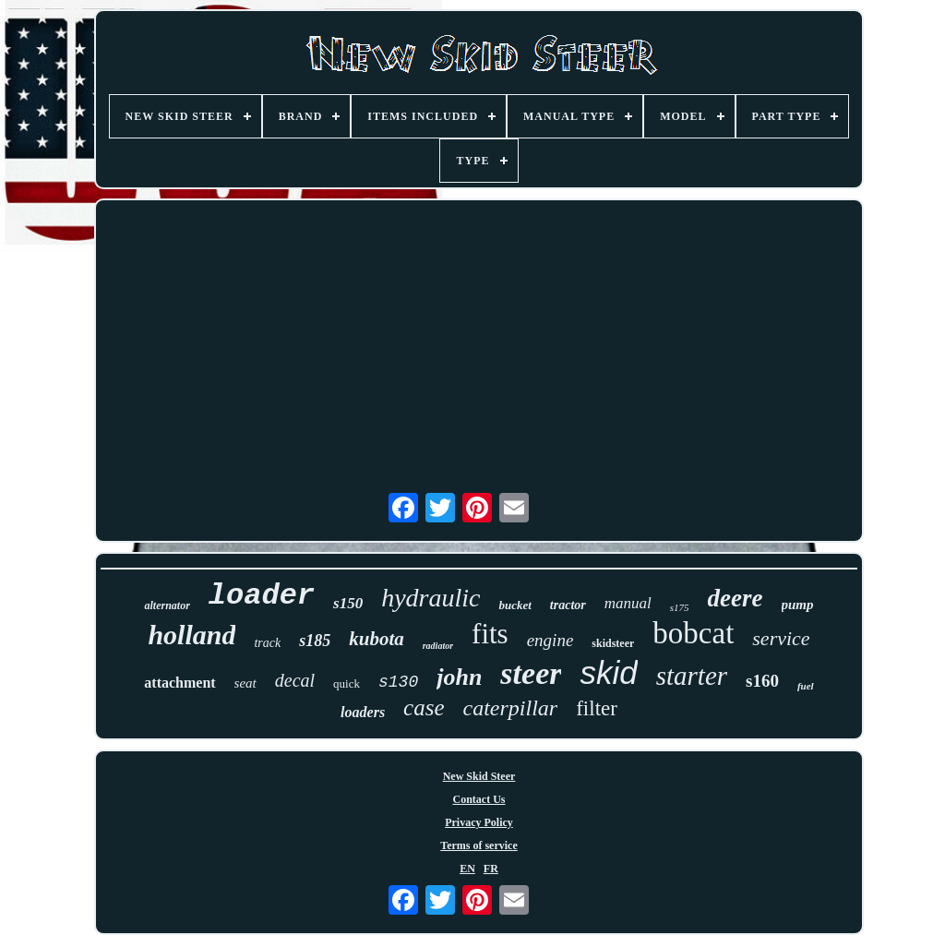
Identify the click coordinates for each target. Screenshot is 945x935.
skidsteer (613, 643)
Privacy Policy (479, 822)
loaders (363, 712)
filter (596, 708)
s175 (679, 607)
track (267, 643)
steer (530, 673)
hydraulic (430, 597)
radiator (438, 646)
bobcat (693, 633)
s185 (314, 640)
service (780, 638)
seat (245, 683)
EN (467, 868)
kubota (376, 639)
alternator (166, 605)
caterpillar (510, 708)
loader (262, 596)
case (423, 707)
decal (295, 680)
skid (608, 672)
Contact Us (479, 799)
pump (798, 604)
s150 (348, 603)
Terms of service (479, 845)
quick (346, 683)
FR (491, 868)
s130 (398, 682)
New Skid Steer (479, 776)
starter (691, 675)
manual (628, 603)
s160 (762, 680)
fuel (805, 685)
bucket (514, 605)
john (459, 677)
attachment (179, 682)
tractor (568, 605)
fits (490, 633)
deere (735, 598)
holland (191, 634)
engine (550, 640)
